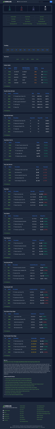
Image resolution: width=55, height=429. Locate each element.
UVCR (9, 96)
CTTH (9, 128)
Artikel (5, 412)
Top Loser (27, 19)
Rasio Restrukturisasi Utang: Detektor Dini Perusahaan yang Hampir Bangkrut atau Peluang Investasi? (25, 384)
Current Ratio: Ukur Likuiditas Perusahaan (13, 392)
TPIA (9, 297)
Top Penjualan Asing (40, 405)
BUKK (9, 352)
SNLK (37, 59)
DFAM (9, 71)
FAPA (9, 104)
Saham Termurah (40, 417)
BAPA (9, 123)
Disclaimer (6, 420)
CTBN (10, 150)
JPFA (27, 59)
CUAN (9, 229)
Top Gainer (13, 19)
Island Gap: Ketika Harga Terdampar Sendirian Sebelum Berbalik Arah (18, 378)
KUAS (9, 77)
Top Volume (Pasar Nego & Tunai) (43, 411)
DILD (9, 322)
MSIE (9, 120)
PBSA (10, 148)
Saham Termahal (40, 415)
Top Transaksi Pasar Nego (42, 23)
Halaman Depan (7, 410)
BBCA (9, 194)
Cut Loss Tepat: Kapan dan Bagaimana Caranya (14, 394)
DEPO (9, 74)
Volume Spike (13, 16)
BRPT (9, 205)
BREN (9, 303)
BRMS (9, 319)
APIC (10, 180)
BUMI (9, 196)
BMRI (9, 202)
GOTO (9, 278)
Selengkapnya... (7, 86)
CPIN (23, 59)
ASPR (10, 172)
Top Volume (13, 21)
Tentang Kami (6, 414)
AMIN (9, 80)
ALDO (18, 59)
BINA (9, 343)
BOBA (10, 175)
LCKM (10, 177)
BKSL (9, 273)
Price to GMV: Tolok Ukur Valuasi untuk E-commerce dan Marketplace (19, 380)
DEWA (9, 226)
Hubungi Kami (6, 416)
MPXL (9, 101)
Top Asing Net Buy (41, 21)
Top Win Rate (27, 16)
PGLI (10, 169)
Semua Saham (39, 419)
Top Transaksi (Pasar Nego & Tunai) (43, 413)
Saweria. (39, 427)
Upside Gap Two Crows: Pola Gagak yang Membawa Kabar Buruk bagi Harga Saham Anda (22, 361)
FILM (9, 327)
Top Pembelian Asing (24, 421)
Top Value (42, 19)
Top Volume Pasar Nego (27, 23)
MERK (9, 107)
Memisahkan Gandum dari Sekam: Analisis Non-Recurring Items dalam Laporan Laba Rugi (22, 389)
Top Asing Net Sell (13, 23)
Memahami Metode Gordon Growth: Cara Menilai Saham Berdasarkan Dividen (20, 385)
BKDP (9, 99)
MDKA (10, 156)
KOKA (9, 82)
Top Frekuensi (27, 21)
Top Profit (42, 16)
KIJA (9, 270)
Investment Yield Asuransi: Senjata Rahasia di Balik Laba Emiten (18, 391)
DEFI (9, 126)
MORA (32, 59)
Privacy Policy (6, 418)
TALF (10, 153)
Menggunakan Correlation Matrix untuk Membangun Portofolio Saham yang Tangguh (21, 387)
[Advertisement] (27, 36)
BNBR (9, 224)
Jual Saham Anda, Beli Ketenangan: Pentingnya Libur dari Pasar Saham (19, 382)
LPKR (9, 316)
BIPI (9, 221)
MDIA (9, 131)
